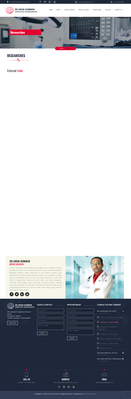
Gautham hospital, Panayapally (109, 359)
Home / (62, 48)
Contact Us (118, 10)
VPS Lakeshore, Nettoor (106, 311)
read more (12, 323)
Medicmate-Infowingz (89, 394)
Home (51, 10)
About (58, 10)
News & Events (84, 10)
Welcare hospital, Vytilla (107, 353)
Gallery (108, 10)
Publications (97, 10)
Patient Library (69, 10)
